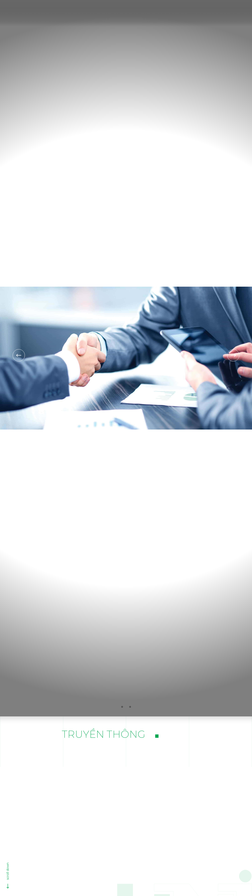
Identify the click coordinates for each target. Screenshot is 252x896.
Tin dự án (123, 750)
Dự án (195, 11)
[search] (207, 11)
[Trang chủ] (106, 11)
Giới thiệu (125, 11)
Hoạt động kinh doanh (162, 11)
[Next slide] (233, 355)
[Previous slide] (19, 355)
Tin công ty (158, 750)
